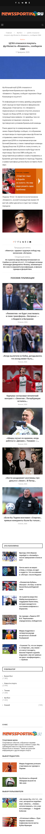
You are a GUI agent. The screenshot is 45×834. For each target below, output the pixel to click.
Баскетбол (8, 676)
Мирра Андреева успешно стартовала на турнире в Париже (30, 766)
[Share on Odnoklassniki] (25, 242)
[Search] (42, 24)
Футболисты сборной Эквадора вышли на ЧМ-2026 (28, 780)
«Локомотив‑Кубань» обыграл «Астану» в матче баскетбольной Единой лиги (30, 585)
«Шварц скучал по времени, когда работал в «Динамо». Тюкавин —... (22, 439)
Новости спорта (10, 683)
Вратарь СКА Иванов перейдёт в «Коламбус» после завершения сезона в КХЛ (30, 556)
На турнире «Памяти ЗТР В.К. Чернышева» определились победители (30, 618)
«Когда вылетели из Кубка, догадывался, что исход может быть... (22, 357)
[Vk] (22, 3)
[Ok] (29, 3)
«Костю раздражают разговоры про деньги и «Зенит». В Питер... (22, 479)
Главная (9, 33)
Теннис (7, 691)
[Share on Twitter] (20, 242)
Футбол (19, 33)
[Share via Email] (30, 242)
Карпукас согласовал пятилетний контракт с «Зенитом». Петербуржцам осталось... (22, 398)
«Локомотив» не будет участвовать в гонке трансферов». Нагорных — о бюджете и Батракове (22, 316)
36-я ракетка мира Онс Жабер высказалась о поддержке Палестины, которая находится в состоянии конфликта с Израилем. (29, 603)
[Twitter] (19, 3)
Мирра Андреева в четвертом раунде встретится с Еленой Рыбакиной (27, 634)
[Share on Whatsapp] (27, 242)
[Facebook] (15, 3)
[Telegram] (26, 3)
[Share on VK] (23, 242)
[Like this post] (15, 242)
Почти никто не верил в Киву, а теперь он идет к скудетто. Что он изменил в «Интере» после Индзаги (30, 571)
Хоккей (23, 705)
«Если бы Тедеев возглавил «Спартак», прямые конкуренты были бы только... (23, 519)
